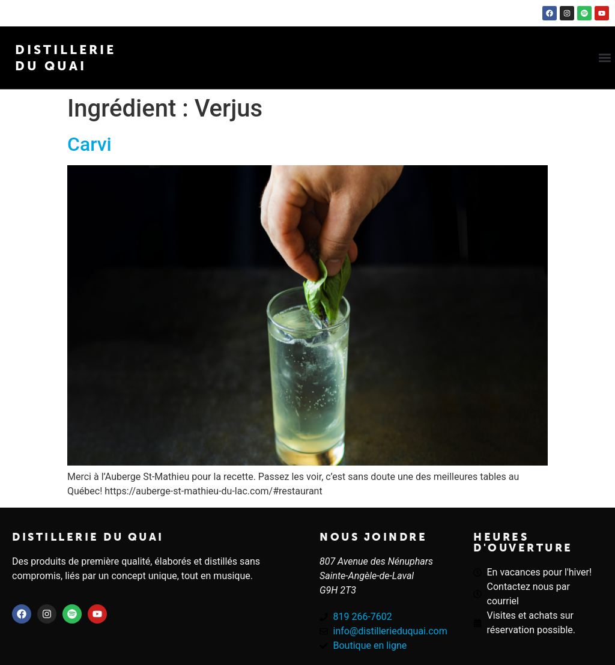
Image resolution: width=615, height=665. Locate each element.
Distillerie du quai (88, 537)
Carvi (89, 144)
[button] (605, 58)
